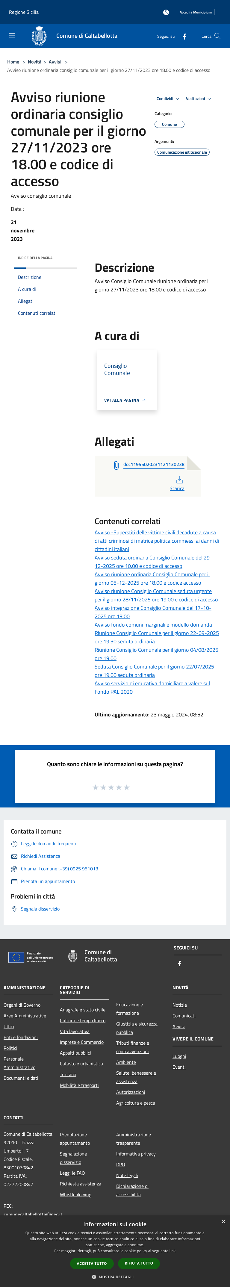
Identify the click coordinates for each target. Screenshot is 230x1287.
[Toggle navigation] (12, 35)
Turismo (68, 1074)
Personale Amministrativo (19, 1063)
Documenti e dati (21, 1078)
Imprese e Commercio (82, 1042)
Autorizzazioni (130, 1092)
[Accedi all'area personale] (166, 12)
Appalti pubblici (75, 1052)
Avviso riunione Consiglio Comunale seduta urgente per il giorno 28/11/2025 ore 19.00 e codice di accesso (156, 595)
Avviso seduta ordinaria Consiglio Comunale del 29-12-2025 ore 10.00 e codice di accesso (153, 561)
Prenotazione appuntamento (75, 1139)
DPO (120, 1164)
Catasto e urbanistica (81, 1063)
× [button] (223, 1222)
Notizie (179, 1004)
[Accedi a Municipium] (196, 12)
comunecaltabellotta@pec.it (33, 1214)
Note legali (127, 1175)
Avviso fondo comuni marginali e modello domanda (153, 625)
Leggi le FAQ (72, 1172)
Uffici (9, 1026)
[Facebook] (182, 36)
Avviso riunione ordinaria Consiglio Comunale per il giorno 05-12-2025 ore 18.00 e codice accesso (152, 578)
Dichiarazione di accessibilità (132, 1190)
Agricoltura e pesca (135, 1102)
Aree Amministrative (25, 1015)
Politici (10, 1048)
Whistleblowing (75, 1194)
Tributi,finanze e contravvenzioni (132, 1047)
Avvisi (55, 61)
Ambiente (126, 1062)
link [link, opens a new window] (173, 1250)
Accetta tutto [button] (92, 1263)
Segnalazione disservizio (73, 1158)
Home (13, 61)
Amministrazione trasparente (133, 1139)
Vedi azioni (199, 98)
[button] (115, 1277)
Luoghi (179, 1056)
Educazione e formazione (129, 1009)
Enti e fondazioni (21, 1037)
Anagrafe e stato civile (82, 1009)
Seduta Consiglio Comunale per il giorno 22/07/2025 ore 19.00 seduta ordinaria (154, 671)
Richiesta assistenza (80, 1183)
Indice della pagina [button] (35, 258)
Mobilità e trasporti (79, 1085)
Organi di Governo (22, 1004)
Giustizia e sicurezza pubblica (137, 1028)
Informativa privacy (136, 1153)
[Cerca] (217, 36)
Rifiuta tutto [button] (139, 1263)
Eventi (179, 1066)
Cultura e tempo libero (82, 1020)
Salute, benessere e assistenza (136, 1077)
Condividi (169, 98)
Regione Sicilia (24, 12)
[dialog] (115, 1251)
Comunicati (184, 1015)
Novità (34, 61)
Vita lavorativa (75, 1031)
